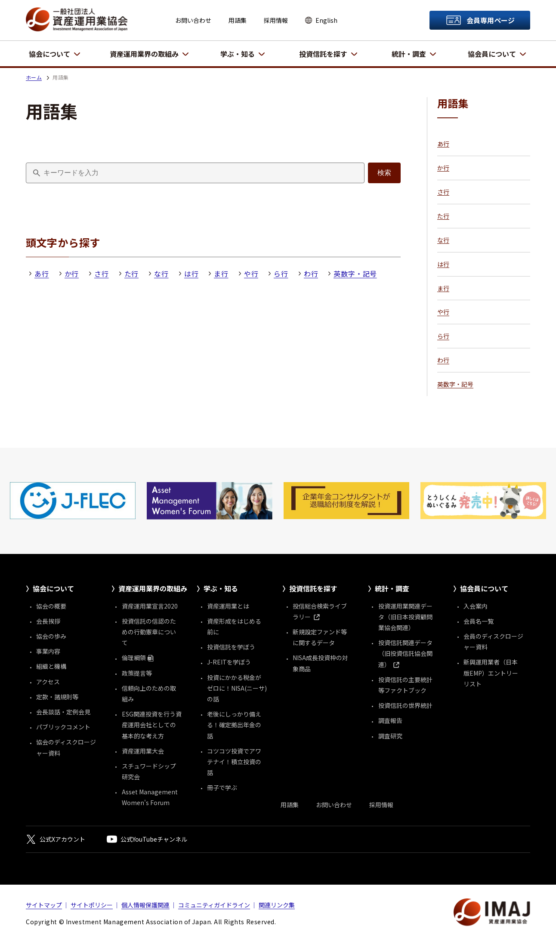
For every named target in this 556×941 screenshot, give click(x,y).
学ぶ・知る (237, 54)
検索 (384, 172)
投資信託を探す (323, 54)
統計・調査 (409, 54)
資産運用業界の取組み (144, 54)
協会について (49, 54)
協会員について (492, 54)
